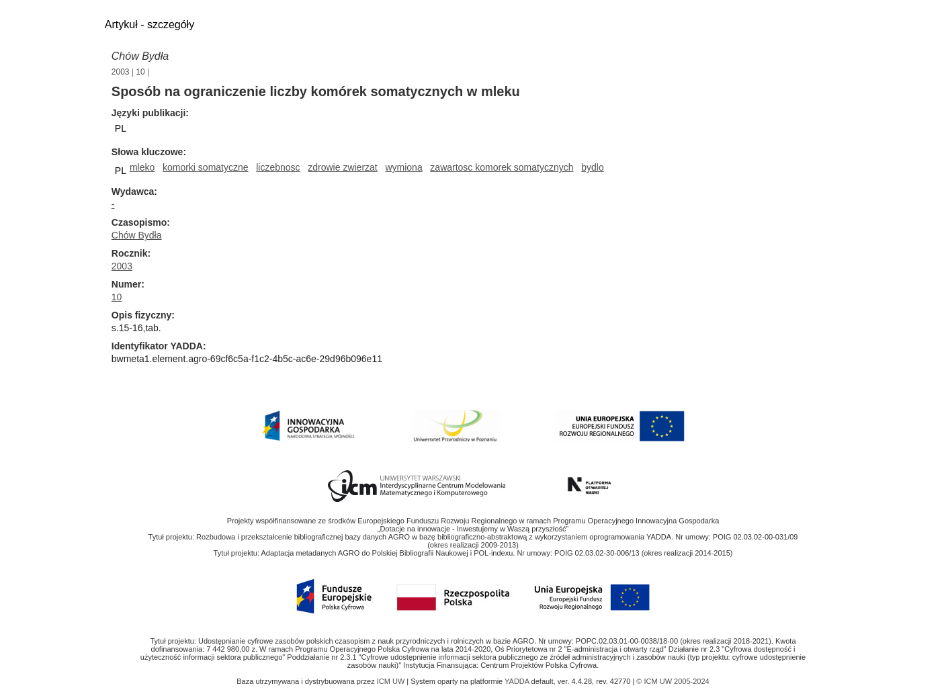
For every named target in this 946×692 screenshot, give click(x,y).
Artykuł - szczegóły (149, 24)
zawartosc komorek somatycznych (501, 167)
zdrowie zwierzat (342, 167)
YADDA (518, 681)
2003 (121, 72)
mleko (142, 167)
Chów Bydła (140, 56)
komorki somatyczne (206, 167)
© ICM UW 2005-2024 (672, 681)
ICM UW (392, 681)
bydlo (592, 167)
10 (140, 72)
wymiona (403, 167)
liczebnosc (278, 167)
